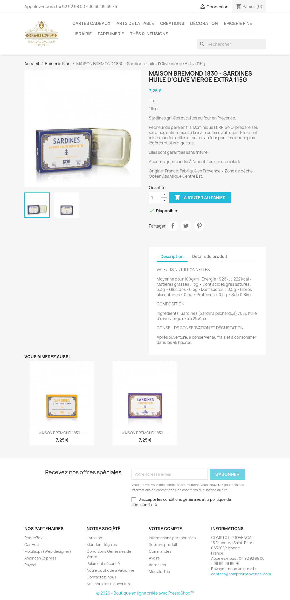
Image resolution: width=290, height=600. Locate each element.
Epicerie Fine (238, 23)
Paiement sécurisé (103, 563)
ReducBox (33, 537)
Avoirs (154, 558)
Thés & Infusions (149, 34)
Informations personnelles (172, 537)
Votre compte (165, 528)
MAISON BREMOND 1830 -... (62, 432)
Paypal (30, 564)
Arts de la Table (135, 23)
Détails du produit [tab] (209, 256)
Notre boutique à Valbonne (110, 570)
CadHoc (31, 544)
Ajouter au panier (200, 197)
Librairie (82, 34)
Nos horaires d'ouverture (109, 583)
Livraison (94, 537)
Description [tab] (172, 256)
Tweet (186, 226)
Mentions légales (102, 544)
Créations (172, 23)
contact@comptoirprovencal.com (241, 573)
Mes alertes (159, 571)
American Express (40, 558)
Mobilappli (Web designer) (47, 551)
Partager (173, 226)
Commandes (160, 551)
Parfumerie (111, 34)
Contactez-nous (101, 577)
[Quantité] (155, 197)
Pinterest (199, 226)
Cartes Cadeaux (91, 23)
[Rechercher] (231, 44)
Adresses (157, 564)
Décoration (204, 23)
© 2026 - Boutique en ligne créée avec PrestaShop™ (145, 593)
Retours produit (163, 544)
